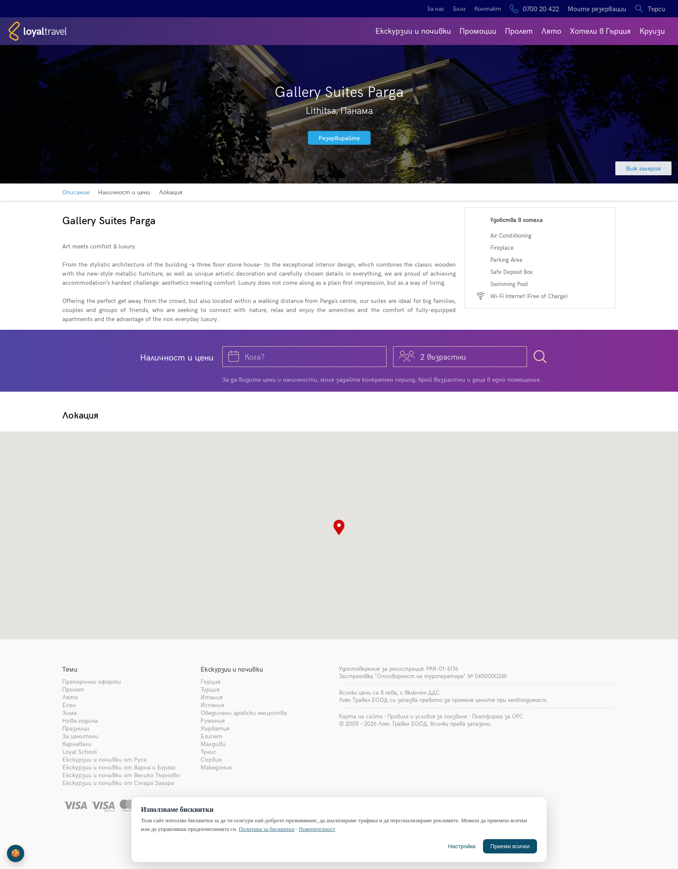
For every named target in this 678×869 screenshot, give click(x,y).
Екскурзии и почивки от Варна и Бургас (119, 767)
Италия (212, 697)
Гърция (211, 681)
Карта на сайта (361, 716)
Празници (76, 728)
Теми (69, 669)
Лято (551, 30)
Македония (216, 767)
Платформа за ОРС (497, 716)
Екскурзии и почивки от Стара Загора (118, 783)
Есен (69, 705)
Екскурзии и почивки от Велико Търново (120, 775)
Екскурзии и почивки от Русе (104, 759)
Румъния (213, 720)
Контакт (487, 8)
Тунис (208, 751)
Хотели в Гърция (600, 30)
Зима (69, 712)
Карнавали (77, 744)
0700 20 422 (541, 8)
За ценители (80, 736)
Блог (459, 8)
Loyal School (79, 751)
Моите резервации (597, 8)
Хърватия (215, 728)
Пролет (519, 30)
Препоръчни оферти (91, 681)
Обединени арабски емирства (244, 712)
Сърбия (211, 759)
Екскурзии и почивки (413, 30)
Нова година (80, 720)
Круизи (652, 30)
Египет (211, 736)
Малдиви (213, 744)
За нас (436, 8)
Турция (210, 689)
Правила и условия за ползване (427, 716)
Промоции (478, 30)
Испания (212, 705)
